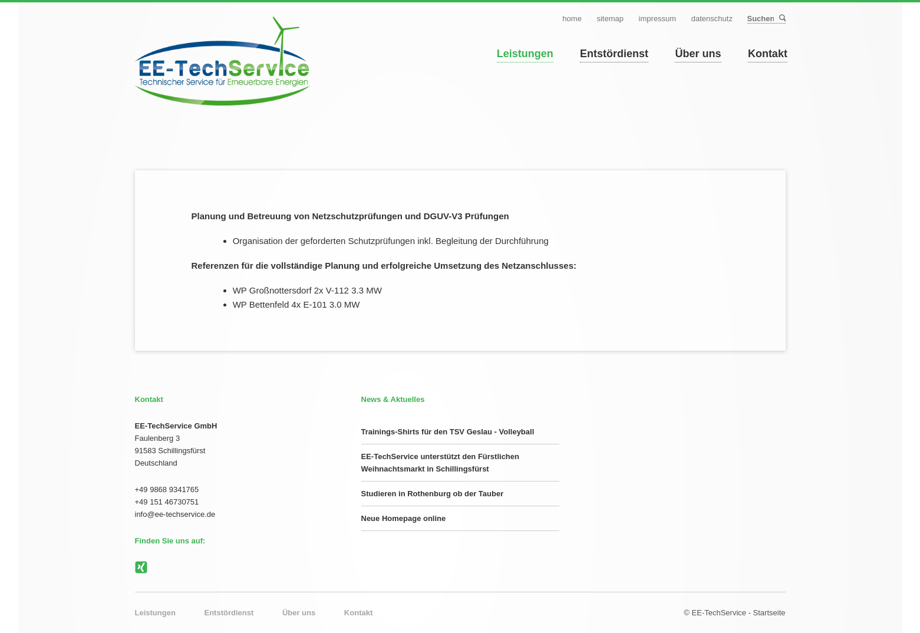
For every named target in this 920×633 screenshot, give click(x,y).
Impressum (658, 18)
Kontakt (767, 54)
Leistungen (525, 54)
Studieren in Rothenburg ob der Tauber (432, 493)
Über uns (698, 54)
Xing (141, 567)
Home (572, 18)
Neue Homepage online (403, 518)
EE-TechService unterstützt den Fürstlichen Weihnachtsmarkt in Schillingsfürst (440, 462)
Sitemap (610, 18)
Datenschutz (712, 18)
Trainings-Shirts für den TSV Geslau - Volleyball (448, 431)
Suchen (782, 18)
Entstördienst (614, 54)
